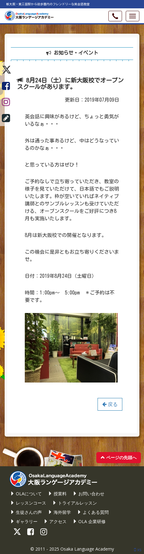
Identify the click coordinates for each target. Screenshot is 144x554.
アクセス (55, 521)
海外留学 (59, 512)
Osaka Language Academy (87, 549)
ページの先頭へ (119, 457)
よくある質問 (93, 512)
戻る (110, 404)
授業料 (57, 494)
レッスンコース (28, 503)
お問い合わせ (88, 494)
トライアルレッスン (74, 503)
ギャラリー (23, 521)
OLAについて (26, 494)
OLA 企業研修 (89, 521)
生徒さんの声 (26, 512)
